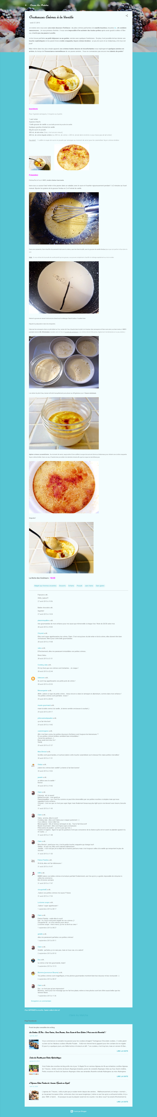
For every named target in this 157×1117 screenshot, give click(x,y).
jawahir (40, 777)
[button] (126, 16)
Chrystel (41, 633)
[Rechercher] (131, 6)
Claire (40, 792)
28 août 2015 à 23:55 (45, 684)
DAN (39, 873)
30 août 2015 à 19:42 (45, 786)
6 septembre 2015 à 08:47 (47, 979)
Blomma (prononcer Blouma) (48, 972)
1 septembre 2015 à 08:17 (47, 909)
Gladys (40, 764)
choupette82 (42, 890)
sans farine (89, 586)
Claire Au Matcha (39, 5)
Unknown (41, 678)
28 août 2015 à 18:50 (45, 627)
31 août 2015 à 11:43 (45, 808)
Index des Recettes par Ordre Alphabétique (45, 1057)
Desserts (62, 586)
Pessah (79, 586)
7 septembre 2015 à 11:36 (47, 996)
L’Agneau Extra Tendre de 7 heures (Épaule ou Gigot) (49, 1083)
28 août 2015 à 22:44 (45, 671)
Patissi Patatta (43, 860)
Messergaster (43, 691)
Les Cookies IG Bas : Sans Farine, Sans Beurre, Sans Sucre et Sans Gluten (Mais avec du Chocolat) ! (67, 1032)
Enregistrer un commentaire (41, 1001)
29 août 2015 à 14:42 (45, 725)
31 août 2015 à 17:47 (45, 883)
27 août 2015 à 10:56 (45, 601)
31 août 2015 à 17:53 (45, 896)
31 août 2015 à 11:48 (45, 835)
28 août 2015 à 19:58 (45, 642)
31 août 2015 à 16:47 (45, 867)
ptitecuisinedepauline (45, 718)
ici (115, 28)
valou (40, 648)
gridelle (40, 934)
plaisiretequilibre (43, 620)
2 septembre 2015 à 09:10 (47, 953)
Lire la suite (122, 1051)
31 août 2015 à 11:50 (45, 854)
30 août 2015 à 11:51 (45, 758)
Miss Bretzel (42, 752)
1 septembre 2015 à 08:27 (47, 928)
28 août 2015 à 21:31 (45, 659)
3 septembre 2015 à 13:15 (47, 966)
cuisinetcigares (43, 731)
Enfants (71, 586)
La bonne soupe (43, 902)
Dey (39, 960)
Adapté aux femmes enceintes (45, 586)
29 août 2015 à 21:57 (45, 745)
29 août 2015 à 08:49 (45, 699)
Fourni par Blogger (78, 1111)
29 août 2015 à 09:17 (45, 712)
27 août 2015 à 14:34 (45, 614)
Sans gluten (100, 586)
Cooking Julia (42, 665)
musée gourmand (44, 705)
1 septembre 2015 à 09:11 (47, 941)
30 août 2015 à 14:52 (45, 771)
